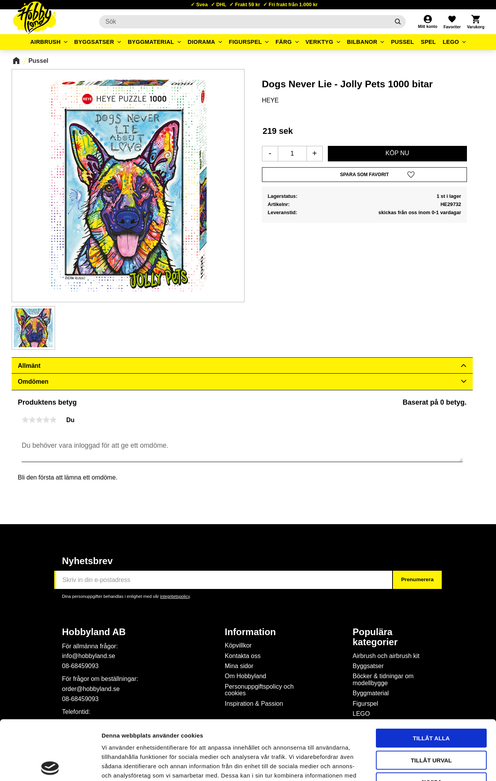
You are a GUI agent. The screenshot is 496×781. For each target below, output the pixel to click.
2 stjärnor (32, 419)
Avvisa (431, 722)
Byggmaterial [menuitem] (151, 42)
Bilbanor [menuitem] (362, 42)
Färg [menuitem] (284, 42)
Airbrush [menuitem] (45, 42)
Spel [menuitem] (428, 42)
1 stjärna (25, 419)
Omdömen (33, 381)
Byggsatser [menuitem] (94, 42)
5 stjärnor (53, 419)
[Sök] (398, 21)
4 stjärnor (46, 419)
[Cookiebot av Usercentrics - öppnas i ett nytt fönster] (50, 766)
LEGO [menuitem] (451, 42)
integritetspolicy (174, 596)
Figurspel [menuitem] (245, 42)
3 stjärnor (39, 419)
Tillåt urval (431, 700)
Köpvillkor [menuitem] (238, 645)
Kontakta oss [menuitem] (243, 656)
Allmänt (29, 365)
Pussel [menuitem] (402, 42)
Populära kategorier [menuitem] (375, 637)
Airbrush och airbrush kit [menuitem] (386, 656)
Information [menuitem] (250, 632)
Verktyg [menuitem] (319, 42)
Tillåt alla (431, 678)
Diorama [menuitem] (201, 42)
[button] (451, 21)
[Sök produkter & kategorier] (244, 21)
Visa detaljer (421, 765)
